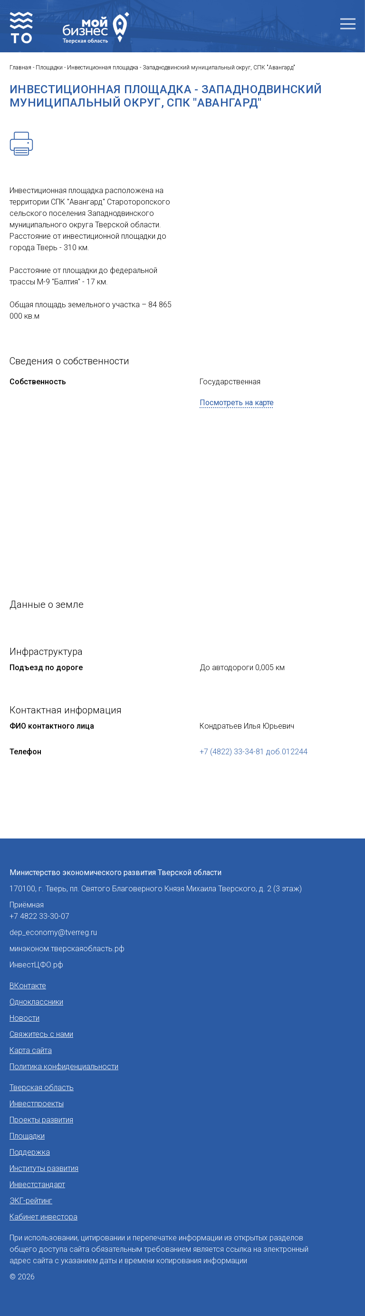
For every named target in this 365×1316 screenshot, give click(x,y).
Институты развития (44, 1168)
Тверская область (42, 1087)
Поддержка (30, 1152)
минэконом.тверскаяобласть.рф (67, 948)
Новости (24, 1018)
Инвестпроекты (37, 1103)
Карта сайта (31, 1050)
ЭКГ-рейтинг (31, 1200)
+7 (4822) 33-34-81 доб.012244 (253, 751)
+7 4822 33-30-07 (39, 916)
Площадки (27, 1136)
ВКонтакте (28, 985)
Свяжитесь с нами (41, 1034)
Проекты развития (41, 1119)
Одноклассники (36, 1001)
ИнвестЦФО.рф (36, 964)
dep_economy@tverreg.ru (53, 932)
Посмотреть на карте (237, 402)
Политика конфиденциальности (64, 1066)
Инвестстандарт (37, 1184)
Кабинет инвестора (43, 1216)
